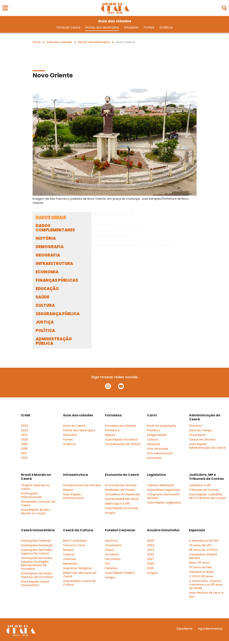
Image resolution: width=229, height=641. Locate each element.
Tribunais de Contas (204, 490)
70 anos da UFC (200, 545)
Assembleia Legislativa (163, 490)
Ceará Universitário (38, 530)
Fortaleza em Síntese (120, 426)
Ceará (109, 550)
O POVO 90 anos (201, 576)
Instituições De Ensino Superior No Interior (36, 551)
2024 (150, 545)
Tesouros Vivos (74, 545)
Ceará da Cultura (78, 530)
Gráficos (166, 27)
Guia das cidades (78, 415)
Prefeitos (153, 430)
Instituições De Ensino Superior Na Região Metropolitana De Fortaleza (36, 563)
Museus (68, 550)
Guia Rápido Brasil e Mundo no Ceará (35, 511)
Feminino (111, 568)
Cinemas (69, 559)
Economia (154, 458)
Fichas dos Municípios (102, 27)
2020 (24, 439)
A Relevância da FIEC (204, 540)
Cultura (152, 439)
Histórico (111, 540)
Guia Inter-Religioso (77, 568)
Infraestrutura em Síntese (82, 485)
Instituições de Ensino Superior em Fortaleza (37, 575)
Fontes (149, 27)
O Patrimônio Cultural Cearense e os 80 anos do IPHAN (206, 584)
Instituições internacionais (31, 495)
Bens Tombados (75, 540)
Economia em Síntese (120, 485)
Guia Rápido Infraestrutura (73, 496)
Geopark (153, 444)
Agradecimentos (210, 629)
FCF (107, 563)
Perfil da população (161, 426)
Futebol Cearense (120, 530)
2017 (24, 453)
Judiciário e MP (200, 485)
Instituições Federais (36, 540)
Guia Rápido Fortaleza (121, 439)
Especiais (197, 530)
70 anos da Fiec (200, 567)
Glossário (131, 27)
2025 (150, 540)
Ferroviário (113, 559)
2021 (24, 435)
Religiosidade (157, 435)
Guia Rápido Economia (121, 508)
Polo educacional (160, 453)
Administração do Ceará (204, 417)
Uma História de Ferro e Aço (206, 594)
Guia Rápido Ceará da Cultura (79, 582)
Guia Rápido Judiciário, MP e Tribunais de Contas (207, 496)
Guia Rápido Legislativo (164, 502)
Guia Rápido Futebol (120, 573)
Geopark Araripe (201, 572)
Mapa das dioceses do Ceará (80, 574)
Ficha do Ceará (68, 27)
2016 (24, 458)
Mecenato (70, 563)
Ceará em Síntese (202, 439)
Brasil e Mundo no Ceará (36, 477)
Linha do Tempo (200, 430)
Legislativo (156, 475)
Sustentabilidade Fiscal (122, 499)
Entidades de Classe (120, 490)
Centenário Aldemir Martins (203, 556)
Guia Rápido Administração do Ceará (207, 445)
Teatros (69, 554)
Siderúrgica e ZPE (117, 503)
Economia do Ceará (122, 475)
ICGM (25, 415)
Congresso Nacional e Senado (163, 496)
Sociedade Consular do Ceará (38, 503)
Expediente (184, 629)
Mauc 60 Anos (199, 562)
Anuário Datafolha (163, 530)
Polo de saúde (157, 448)
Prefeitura (112, 430)
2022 (24, 430)
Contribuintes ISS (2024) (123, 444)
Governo (195, 426)
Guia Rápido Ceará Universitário (35, 583)
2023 (24, 426)
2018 (24, 448)
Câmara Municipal (160, 485)
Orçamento (197, 435)
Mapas (110, 435)
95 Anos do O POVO (203, 550)
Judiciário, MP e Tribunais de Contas (206, 477)
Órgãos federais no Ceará (35, 487)
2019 (24, 444)
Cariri (152, 415)
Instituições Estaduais (37, 545)
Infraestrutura (75, 475)
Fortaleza (113, 415)
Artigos (110, 513)
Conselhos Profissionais (122, 494)
